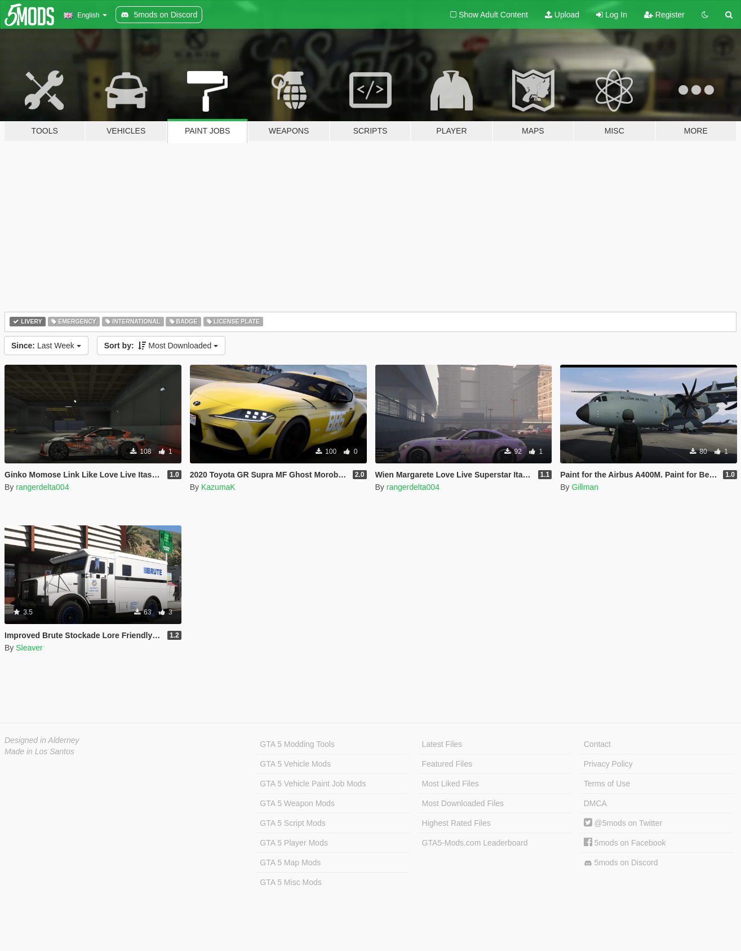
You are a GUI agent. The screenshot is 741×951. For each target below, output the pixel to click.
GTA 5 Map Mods (290, 862)
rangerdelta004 (42, 487)
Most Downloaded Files (463, 803)
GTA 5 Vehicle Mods (295, 763)
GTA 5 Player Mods (293, 842)
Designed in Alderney (42, 740)
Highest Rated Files (456, 823)
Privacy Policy (608, 763)
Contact (597, 744)
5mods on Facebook (625, 843)
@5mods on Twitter (623, 823)
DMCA (595, 803)
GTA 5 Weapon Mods (297, 803)
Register (664, 14)
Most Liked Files (450, 783)
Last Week (46, 345)
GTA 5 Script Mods (292, 823)
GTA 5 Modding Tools (297, 744)
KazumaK (218, 487)
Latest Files (442, 744)
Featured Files (447, 763)
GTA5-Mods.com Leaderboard (475, 842)
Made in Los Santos (39, 751)
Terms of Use (607, 783)
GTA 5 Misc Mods (290, 882)
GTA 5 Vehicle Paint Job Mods (313, 783)
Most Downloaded (161, 345)
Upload (562, 14)
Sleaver (29, 647)
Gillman (584, 487)
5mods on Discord (621, 863)
